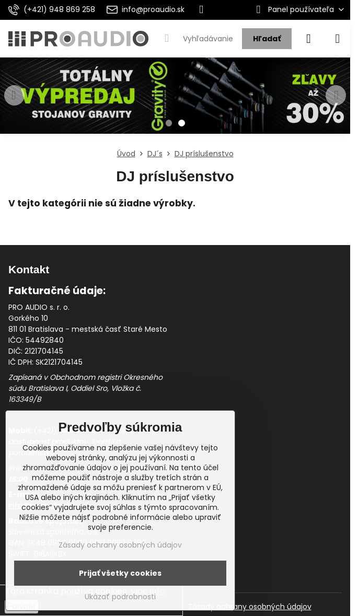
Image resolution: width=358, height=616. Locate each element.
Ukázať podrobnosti (120, 597)
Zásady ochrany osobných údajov (249, 606)
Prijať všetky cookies (120, 573)
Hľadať (267, 38)
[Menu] (337, 38)
